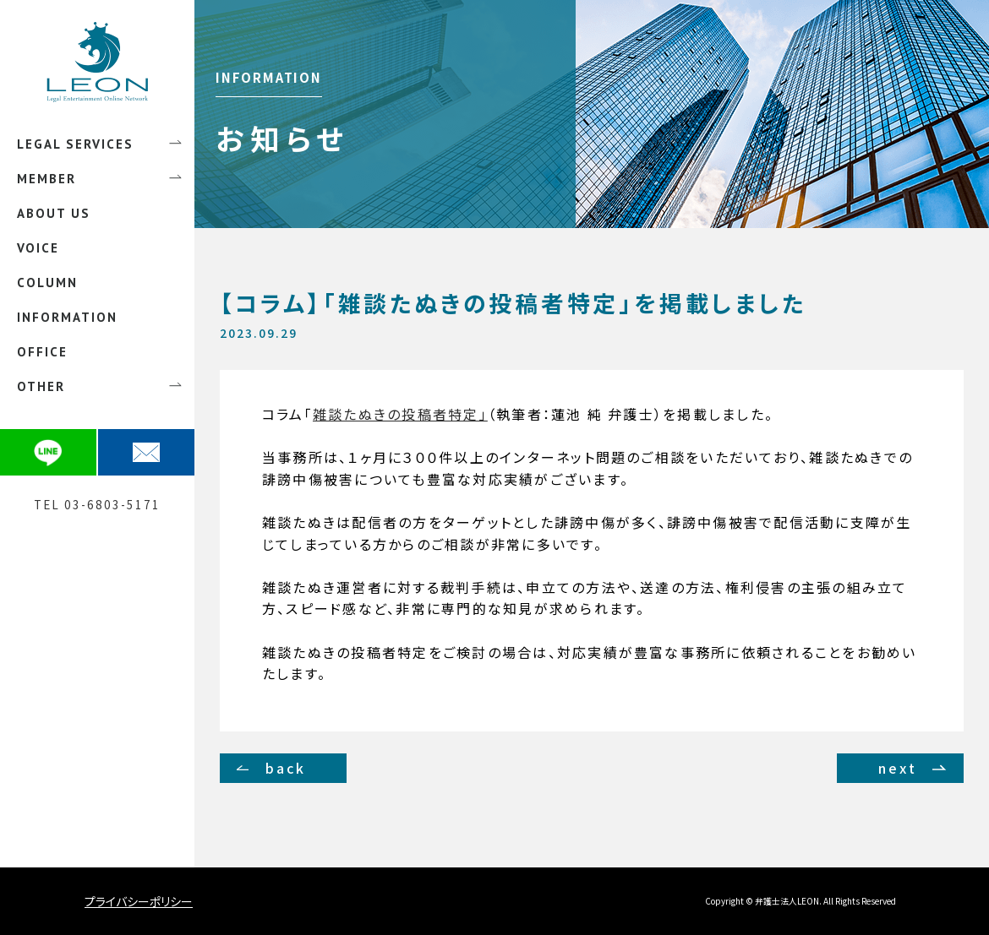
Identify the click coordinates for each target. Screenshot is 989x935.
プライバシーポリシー (139, 901)
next (897, 768)
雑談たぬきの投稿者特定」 (400, 414)
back (286, 768)
